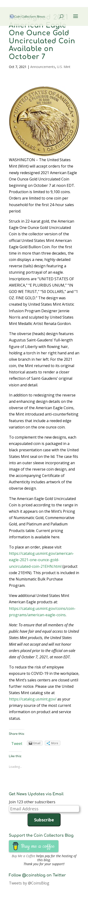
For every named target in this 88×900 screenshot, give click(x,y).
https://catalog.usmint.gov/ (32, 699)
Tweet (16, 743)
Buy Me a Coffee (23, 856)
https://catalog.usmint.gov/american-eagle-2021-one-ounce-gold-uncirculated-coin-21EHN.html (41, 560)
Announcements (42, 66)
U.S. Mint (63, 66)
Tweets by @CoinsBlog (29, 883)
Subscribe (44, 820)
